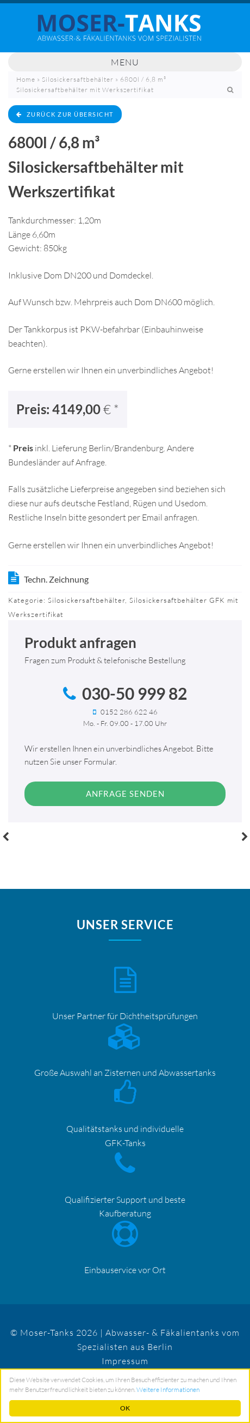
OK (125, 1408)
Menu (125, 62)
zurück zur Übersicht (65, 114)
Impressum (125, 1360)
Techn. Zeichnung (56, 579)
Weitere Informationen (167, 1389)
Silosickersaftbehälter (78, 79)
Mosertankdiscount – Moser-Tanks (125, 33)
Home (25, 79)
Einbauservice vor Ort (125, 1269)
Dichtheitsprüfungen (159, 1015)
